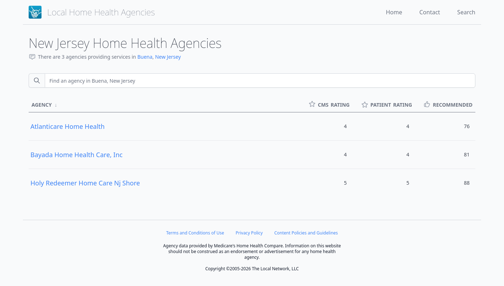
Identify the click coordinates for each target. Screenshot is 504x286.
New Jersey (168, 56)
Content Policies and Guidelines (306, 233)
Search (466, 12)
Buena (144, 56)
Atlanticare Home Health (67, 126)
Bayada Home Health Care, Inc (76, 154)
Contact (429, 12)
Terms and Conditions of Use (195, 233)
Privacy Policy (249, 233)
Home (394, 12)
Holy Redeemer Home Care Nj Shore (85, 183)
